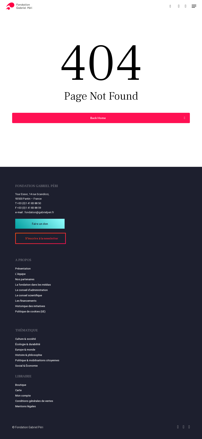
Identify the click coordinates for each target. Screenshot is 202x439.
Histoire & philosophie (28, 355)
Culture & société (25, 339)
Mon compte (23, 396)
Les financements (25, 301)
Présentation (23, 269)
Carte (18, 390)
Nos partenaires (24, 279)
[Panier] (186, 6)
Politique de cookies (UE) (30, 311)
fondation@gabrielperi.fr (39, 212)
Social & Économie (26, 366)
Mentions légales (25, 406)
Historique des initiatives (30, 306)
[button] (194, 6)
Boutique (20, 385)
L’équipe (20, 274)
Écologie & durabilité (27, 344)
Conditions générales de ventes (34, 401)
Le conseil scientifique (28, 295)
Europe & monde (25, 350)
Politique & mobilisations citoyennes (37, 360)
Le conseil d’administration (31, 290)
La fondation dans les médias (33, 285)
